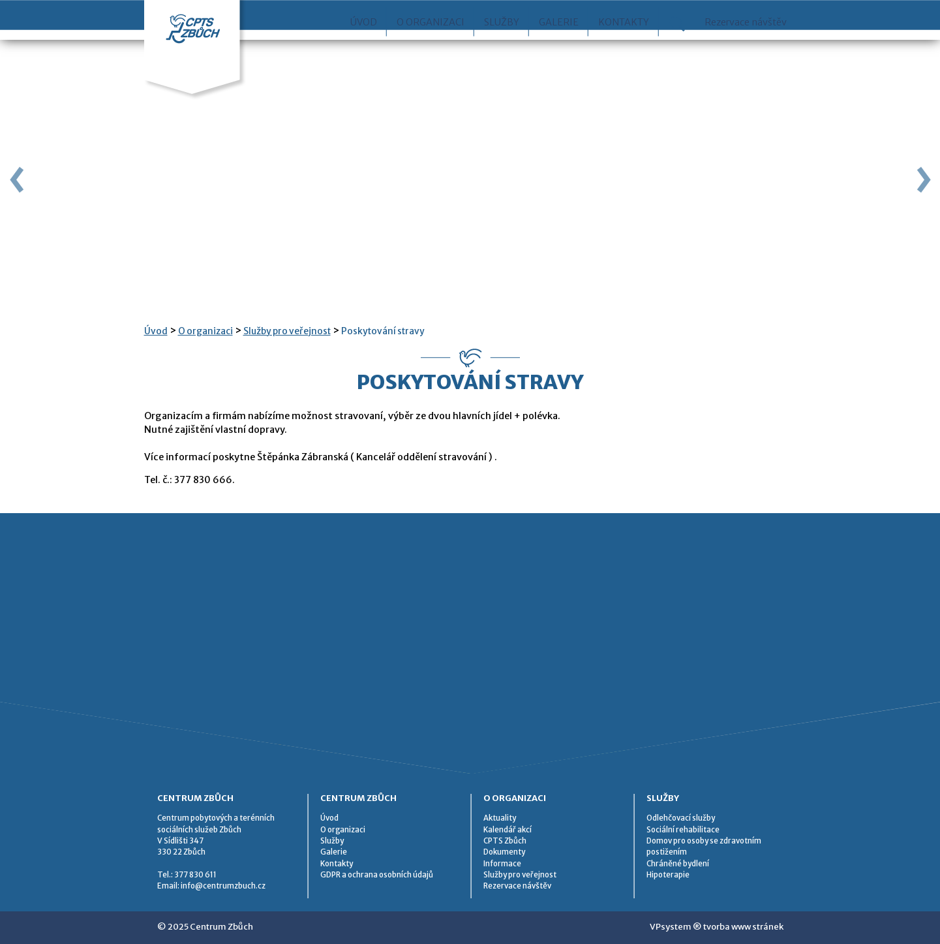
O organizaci (430, 51)
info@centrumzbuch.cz (223, 885)
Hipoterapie (668, 874)
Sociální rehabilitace (683, 829)
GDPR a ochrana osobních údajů (376, 874)
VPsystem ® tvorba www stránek (716, 926)
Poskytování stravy (383, 331)
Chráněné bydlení (677, 863)
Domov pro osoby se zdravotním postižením (703, 846)
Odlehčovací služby (680, 818)
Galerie (559, 51)
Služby (501, 51)
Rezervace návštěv (746, 51)
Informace (502, 863)
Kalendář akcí (507, 829)
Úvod (363, 51)
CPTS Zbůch (504, 840)
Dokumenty (504, 852)
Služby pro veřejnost (287, 331)
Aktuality (499, 818)
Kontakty (623, 51)
